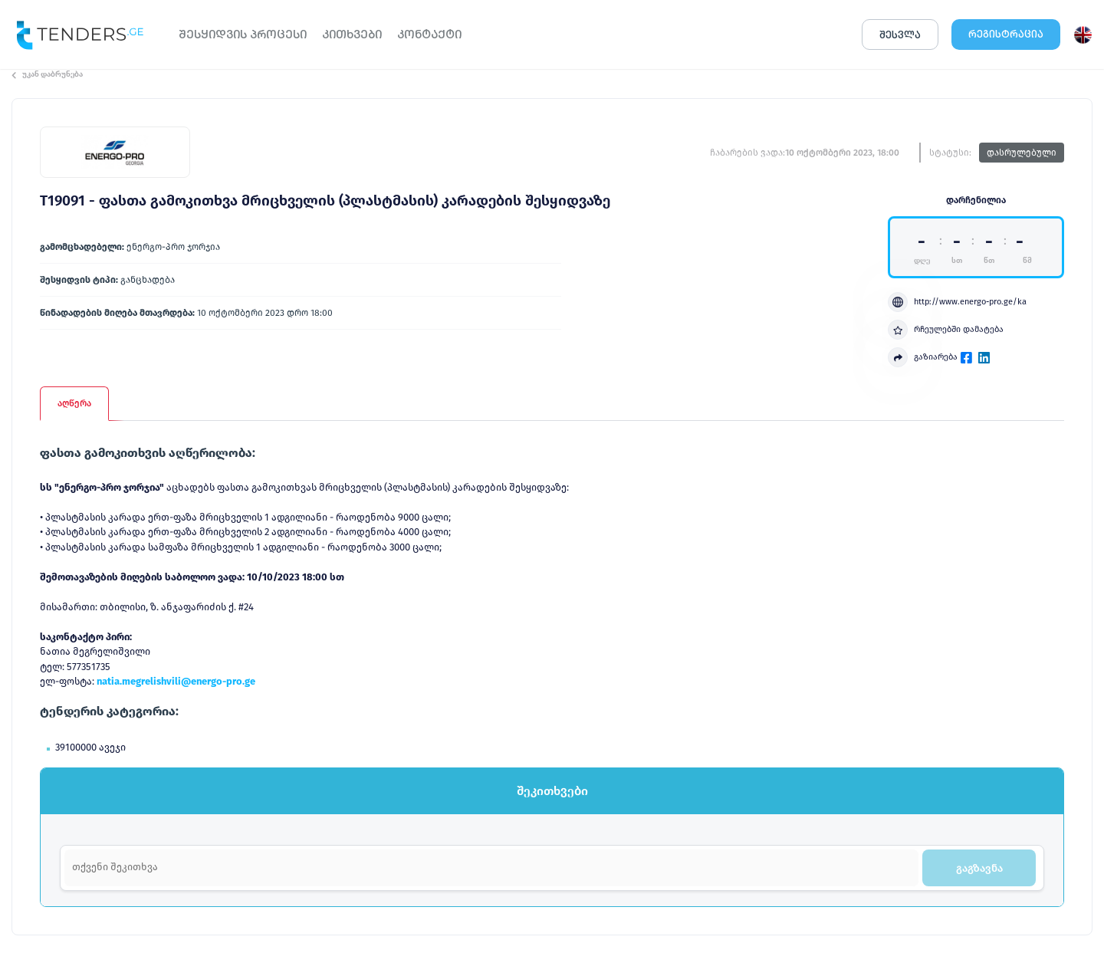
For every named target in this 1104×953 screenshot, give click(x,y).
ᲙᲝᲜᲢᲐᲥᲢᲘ (429, 34)
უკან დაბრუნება (47, 74)
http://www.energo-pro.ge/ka (957, 302)
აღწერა (74, 403)
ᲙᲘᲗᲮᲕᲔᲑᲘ (352, 34)
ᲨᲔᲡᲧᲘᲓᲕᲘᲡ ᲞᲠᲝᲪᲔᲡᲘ (243, 34)
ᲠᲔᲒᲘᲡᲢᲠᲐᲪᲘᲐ (1005, 34)
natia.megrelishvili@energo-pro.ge (176, 681)
